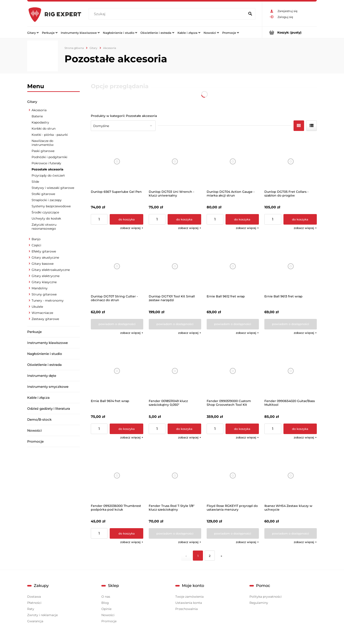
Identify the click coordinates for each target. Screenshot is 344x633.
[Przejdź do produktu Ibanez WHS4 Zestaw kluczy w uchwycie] (290, 475)
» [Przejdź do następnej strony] (221, 556)
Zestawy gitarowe (45, 319)
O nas (105, 597)
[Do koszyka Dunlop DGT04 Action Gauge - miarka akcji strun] (242, 219)
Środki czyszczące (45, 212)
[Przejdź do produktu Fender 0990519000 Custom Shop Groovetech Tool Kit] (233, 371)
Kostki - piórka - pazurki (50, 135)
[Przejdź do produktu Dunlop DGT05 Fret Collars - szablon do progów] (290, 161)
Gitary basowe (43, 264)
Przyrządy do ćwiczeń (48, 175)
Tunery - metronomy (48, 300)
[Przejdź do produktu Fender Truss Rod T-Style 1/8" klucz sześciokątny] (175, 475)
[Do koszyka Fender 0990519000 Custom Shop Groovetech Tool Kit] (242, 429)
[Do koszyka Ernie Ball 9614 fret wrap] (126, 429)
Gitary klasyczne (44, 282)
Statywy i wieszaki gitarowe (53, 188)
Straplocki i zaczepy (47, 200)
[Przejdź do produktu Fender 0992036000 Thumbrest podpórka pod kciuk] (117, 475)
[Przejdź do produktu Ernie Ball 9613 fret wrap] (290, 266)
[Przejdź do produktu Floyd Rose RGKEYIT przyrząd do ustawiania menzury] (233, 475)
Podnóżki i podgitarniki (49, 157)
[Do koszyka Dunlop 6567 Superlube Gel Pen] (126, 219)
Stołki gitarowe (43, 194)
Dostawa (34, 597)
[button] (131, 228)
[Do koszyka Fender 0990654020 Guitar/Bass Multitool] (300, 429)
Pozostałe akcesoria (47, 169)
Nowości (34, 430)
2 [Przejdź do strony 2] (209, 556)
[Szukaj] (250, 14)
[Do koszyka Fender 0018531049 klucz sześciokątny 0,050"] (184, 429)
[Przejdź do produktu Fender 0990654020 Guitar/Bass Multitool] (290, 371)
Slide (35, 182)
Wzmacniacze (42, 313)
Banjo (36, 239)
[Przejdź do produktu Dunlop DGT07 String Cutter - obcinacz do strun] (117, 266)
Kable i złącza (38, 397)
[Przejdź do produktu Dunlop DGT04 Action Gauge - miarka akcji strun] (233, 161)
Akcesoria (39, 110)
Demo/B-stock (39, 419)
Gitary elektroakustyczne (51, 270)
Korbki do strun (44, 129)
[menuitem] (33, 32)
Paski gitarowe (43, 151)
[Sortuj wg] (123, 125)
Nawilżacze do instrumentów (43, 143)
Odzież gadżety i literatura (48, 408)
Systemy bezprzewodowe (51, 206)
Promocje (35, 441)
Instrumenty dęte (41, 376)
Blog (105, 603)
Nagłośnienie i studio (44, 354)
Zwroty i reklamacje (42, 615)
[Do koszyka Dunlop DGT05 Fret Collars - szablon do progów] (300, 219)
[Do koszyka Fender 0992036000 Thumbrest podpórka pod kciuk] (126, 533)
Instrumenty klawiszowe (47, 343)
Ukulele (37, 307)
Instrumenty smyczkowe (47, 386)
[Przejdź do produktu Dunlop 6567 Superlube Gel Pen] (117, 161)
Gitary (32, 102)
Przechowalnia (186, 609)
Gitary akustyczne (45, 257)
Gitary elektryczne (45, 276)
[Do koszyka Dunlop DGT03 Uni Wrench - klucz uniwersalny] (184, 219)
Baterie (37, 116)
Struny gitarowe (44, 294)
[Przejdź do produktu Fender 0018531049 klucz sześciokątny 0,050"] (175, 371)
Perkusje (34, 332)
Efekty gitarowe (44, 251)
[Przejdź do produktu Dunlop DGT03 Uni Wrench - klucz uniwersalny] (175, 161)
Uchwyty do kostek (46, 218)
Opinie (106, 609)
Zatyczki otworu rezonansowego (44, 227)
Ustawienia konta (188, 603)
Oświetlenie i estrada (44, 365)
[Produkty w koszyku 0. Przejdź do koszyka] (289, 32)
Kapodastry (40, 122)
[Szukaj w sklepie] (168, 14)
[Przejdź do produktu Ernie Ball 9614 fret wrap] (117, 371)
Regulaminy (258, 603)
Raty (30, 609)
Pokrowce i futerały (46, 163)
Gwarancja (35, 621)
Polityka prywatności (265, 597)
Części (36, 245)
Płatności (34, 603)
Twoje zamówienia (189, 597)
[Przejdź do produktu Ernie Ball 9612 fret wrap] (233, 266)
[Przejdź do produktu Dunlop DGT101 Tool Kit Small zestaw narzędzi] (175, 266)
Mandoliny (40, 288)
